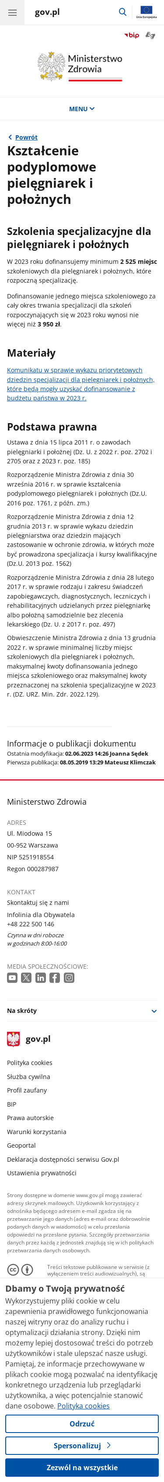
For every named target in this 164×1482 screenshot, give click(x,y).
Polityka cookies (29, 1062)
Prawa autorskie (30, 1118)
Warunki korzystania (36, 1132)
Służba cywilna (28, 1076)
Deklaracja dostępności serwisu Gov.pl (63, 1159)
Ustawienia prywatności (42, 1173)
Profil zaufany (27, 1090)
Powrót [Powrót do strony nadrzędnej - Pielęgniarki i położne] (26, 137)
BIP (11, 1104)
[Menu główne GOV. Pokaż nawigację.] (12, 12)
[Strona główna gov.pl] (47, 13)
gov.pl (29, 1039)
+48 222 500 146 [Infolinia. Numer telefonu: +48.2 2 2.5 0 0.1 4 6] (30, 924)
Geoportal (21, 1145)
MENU (82, 109)
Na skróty (22, 1010)
